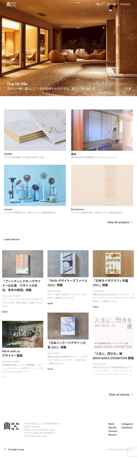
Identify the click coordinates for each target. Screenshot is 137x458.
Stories (111, 4)
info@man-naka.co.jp (36, 437)
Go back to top (16, 450)
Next (130, 221)
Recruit (112, 435)
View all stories (119, 395)
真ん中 (11, 4)
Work (99, 4)
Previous (7, 221)
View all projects (118, 222)
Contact (125, 4)
